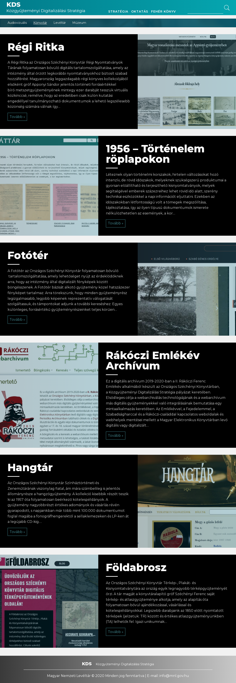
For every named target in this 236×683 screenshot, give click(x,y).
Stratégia (118, 11)
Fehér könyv (163, 11)
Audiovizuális (17, 23)
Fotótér (28, 255)
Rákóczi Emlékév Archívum (153, 360)
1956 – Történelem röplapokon (155, 153)
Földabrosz (136, 567)
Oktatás (139, 11)
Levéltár (59, 23)
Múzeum (79, 23)
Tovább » (17, 117)
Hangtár (30, 467)
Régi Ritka (36, 47)
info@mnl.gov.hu (174, 676)
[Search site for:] (205, 12)
